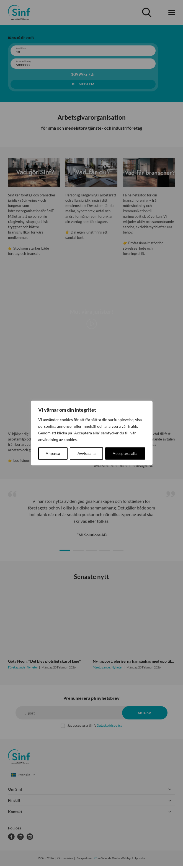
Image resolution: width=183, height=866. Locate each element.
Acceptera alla (125, 453)
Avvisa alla (87, 453)
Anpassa (53, 453)
